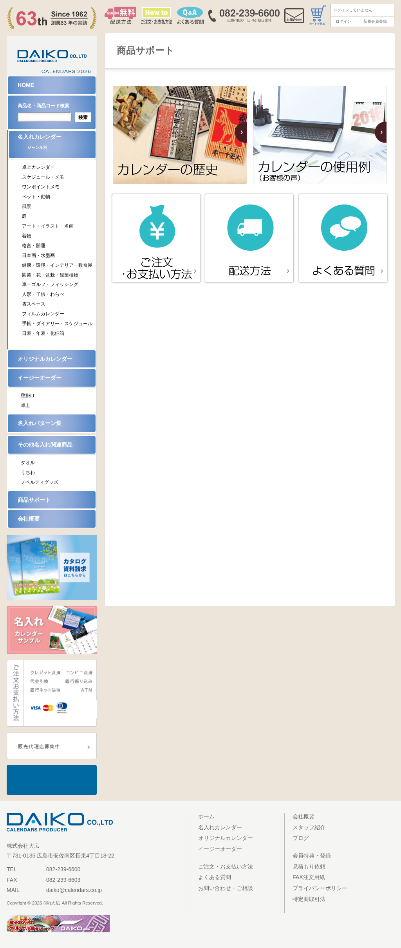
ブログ (301, 838)
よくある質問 (214, 877)
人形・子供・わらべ (43, 294)
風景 (26, 206)
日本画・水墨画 (38, 255)
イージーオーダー (39, 377)
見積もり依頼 (309, 866)
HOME (26, 85)
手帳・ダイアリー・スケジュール (57, 323)
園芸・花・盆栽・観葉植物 (50, 275)
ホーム (206, 816)
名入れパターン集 (39, 423)
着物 (26, 236)
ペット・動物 (36, 196)
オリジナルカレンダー (45, 359)
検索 (83, 117)
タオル (28, 462)
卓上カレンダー (38, 167)
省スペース (33, 304)
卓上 (25, 405)
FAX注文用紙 (309, 877)
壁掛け (28, 395)
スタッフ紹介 (309, 827)
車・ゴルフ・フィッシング (50, 284)
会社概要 (29, 519)
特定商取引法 (309, 899)
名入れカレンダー (57, 144)
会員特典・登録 (312, 855)
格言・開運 (33, 245)
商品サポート (34, 500)
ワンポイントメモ (41, 187)
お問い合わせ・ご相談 (225, 888)
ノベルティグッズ (39, 482)
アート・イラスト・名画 (48, 226)
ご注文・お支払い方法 (225, 866)
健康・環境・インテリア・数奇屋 (57, 265)
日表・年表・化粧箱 (43, 333)
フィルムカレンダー (43, 314)
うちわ (28, 472)
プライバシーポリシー (320, 888)
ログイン (343, 21)
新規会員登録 (375, 21)
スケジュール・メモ (43, 177)
